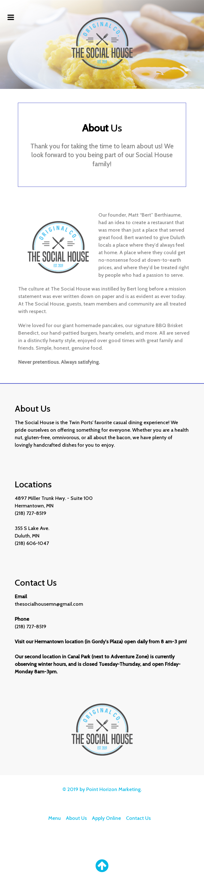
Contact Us (138, 818)
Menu (54, 818)
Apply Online (106, 818)
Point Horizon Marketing (113, 789)
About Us (76, 818)
